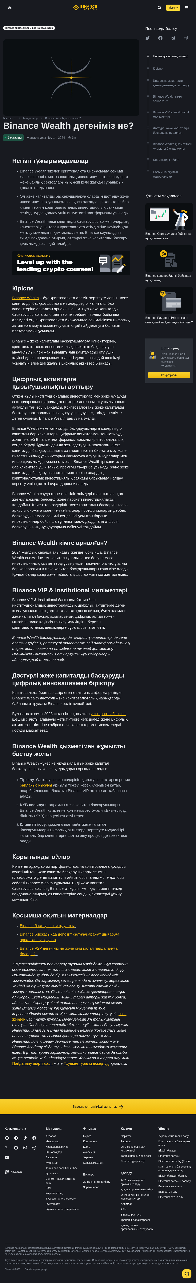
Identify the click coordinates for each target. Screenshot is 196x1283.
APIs (123, 1209)
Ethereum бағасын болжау (174, 1181)
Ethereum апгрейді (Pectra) (174, 1161)
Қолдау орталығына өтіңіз (137, 1189)
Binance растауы (131, 1214)
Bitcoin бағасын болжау (172, 1175)
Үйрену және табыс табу (173, 1136)
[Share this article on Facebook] (160, 38)
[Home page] (85, 8)
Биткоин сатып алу (170, 1186)
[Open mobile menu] (186, 7)
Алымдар (126, 1203)
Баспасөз (51, 1157)
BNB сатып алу (167, 1191)
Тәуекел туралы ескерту (61, 1198)
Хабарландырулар (57, 1146)
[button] (187, 7)
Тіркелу (173, 7)
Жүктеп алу (53, 1203)
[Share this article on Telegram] (173, 38)
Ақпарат (51, 1136)
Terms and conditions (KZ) (61, 1168)
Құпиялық (52, 1173)
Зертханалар (91, 1187)
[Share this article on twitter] (147, 38)
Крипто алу (90, 1141)
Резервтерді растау (133, 1161)
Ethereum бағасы (169, 1155)
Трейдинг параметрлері (135, 1219)
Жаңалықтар (54, 1152)
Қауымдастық (54, 1193)
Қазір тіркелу (169, 375)
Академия (89, 1152)
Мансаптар (52, 1141)
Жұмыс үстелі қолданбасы (62, 1209)
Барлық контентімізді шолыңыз (98, 1107)
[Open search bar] (158, 7)
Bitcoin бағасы (167, 1150)
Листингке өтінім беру (96, 1181)
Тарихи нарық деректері (136, 1155)
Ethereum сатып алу (170, 1197)
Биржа (87, 1136)
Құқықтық (52, 1162)
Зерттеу (88, 1157)
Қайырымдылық (93, 1162)
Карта (86, 1146)
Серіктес (126, 1136)
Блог (48, 1187)
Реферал (126, 1141)
